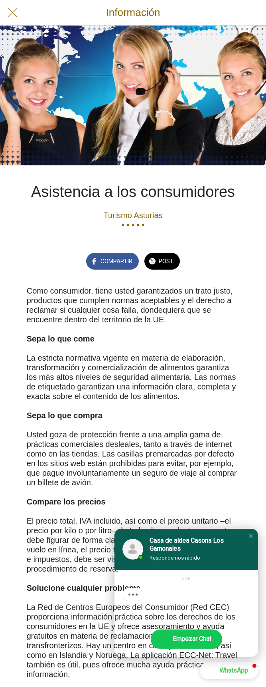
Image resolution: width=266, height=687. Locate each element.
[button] (251, 536)
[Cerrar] (13, 13)
